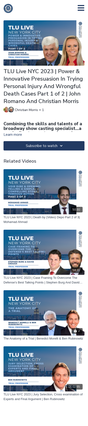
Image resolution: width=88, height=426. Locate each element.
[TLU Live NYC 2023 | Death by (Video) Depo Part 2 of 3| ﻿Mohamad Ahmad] (44, 219)
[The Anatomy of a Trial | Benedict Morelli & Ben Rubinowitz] (44, 338)
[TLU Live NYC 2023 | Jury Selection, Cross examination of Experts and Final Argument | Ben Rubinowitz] (44, 396)
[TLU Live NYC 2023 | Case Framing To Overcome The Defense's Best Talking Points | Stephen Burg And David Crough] (44, 280)
